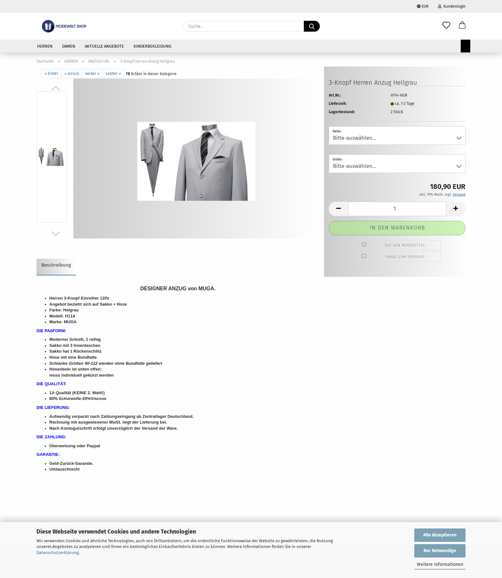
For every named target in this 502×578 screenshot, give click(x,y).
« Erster (51, 73)
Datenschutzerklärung (57, 552)
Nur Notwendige (440, 550)
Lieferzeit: (338, 103)
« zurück (71, 73)
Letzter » (113, 73)
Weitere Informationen (440, 564)
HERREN (45, 46)
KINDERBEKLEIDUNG (152, 46)
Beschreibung (56, 265)
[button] (462, 26)
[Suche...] (312, 26)
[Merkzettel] (446, 26)
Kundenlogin (452, 6)
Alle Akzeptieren (440, 535)
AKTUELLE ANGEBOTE (104, 46)
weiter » (92, 73)
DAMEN (68, 46)
